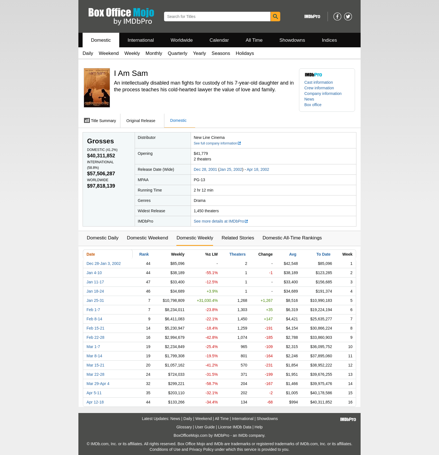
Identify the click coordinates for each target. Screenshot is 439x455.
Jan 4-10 (94, 272)
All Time (254, 40)
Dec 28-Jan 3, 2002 (104, 263)
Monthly (154, 53)
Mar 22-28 (95, 374)
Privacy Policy (201, 449)
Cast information (318, 82)
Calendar (219, 40)
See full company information (217, 143)
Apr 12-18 (95, 402)
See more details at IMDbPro (221, 221)
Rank (144, 254)
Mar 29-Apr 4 (98, 383)
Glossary (184, 427)
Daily (88, 53)
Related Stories (237, 238)
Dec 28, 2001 (205, 169)
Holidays (245, 53)
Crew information (319, 88)
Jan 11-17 (95, 282)
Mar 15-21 (95, 365)
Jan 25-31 (95, 300)
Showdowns (292, 40)
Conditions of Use (165, 449)
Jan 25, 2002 (231, 169)
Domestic (101, 40)
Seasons (221, 53)
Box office (312, 104)
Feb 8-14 (94, 319)
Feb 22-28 (95, 337)
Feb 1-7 (93, 309)
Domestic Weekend (147, 238)
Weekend (109, 53)
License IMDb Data (234, 427)
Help (258, 427)
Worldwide (182, 40)
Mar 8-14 (94, 356)
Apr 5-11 (94, 393)
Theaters (237, 254)
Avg (292, 254)
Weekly (132, 53)
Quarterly (177, 53)
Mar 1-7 (93, 346)
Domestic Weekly (194, 238)
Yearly (199, 53)
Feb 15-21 (95, 328)
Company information (323, 93)
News (309, 99)
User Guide (205, 427)
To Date (323, 254)
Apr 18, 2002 (258, 169)
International (141, 40)
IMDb (242, 435)
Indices (329, 40)
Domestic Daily (102, 238)
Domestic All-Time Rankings (292, 238)
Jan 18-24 (95, 291)
